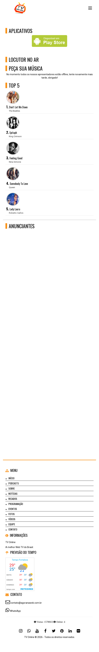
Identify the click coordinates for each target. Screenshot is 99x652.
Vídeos (11, 519)
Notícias (12, 493)
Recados (12, 498)
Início (11, 478)
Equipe (11, 524)
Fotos (11, 514)
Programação (15, 504)
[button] (90, 8)
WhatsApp (15, 611)
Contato (12, 529)
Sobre (11, 488)
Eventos (12, 509)
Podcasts (13, 483)
